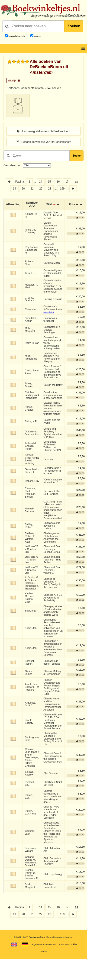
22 (40, 188)
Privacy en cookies (67, 944)
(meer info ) (48, 312)
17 (66, 181)
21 (31, 188)
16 (58, 181)
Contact (43, 951)
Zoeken (73, 26)
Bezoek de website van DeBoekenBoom (43, 142)
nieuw (37, 36)
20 (23, 188)
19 (14, 188)
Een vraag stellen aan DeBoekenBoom (43, 131)
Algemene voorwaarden (43, 944)
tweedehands (16, 36)
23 (49, 188)
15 (49, 181)
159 (62, 188)
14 (40, 181)
